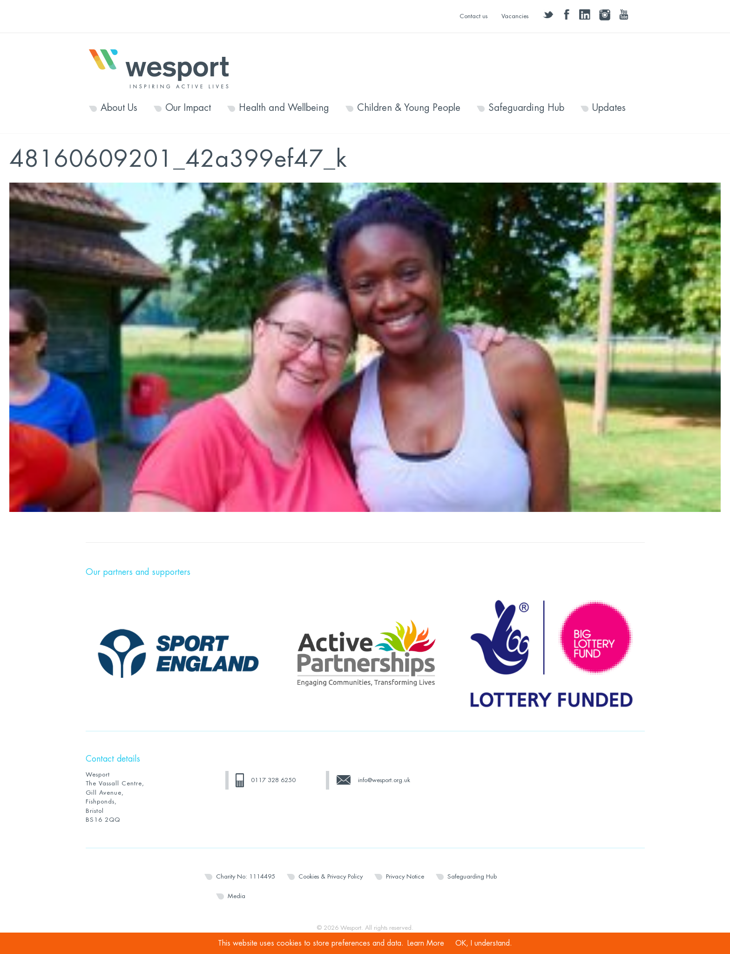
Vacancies (514, 16)
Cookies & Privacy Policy (330, 876)
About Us (119, 108)
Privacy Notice (405, 876)
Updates (609, 108)
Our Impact (188, 108)
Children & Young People (408, 108)
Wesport (163, 68)
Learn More (425, 943)
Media (236, 896)
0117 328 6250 (273, 780)
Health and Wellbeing (284, 108)
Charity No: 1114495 (245, 876)
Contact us (473, 16)
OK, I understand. (483, 943)
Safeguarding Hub (526, 108)
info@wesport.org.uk (384, 780)
